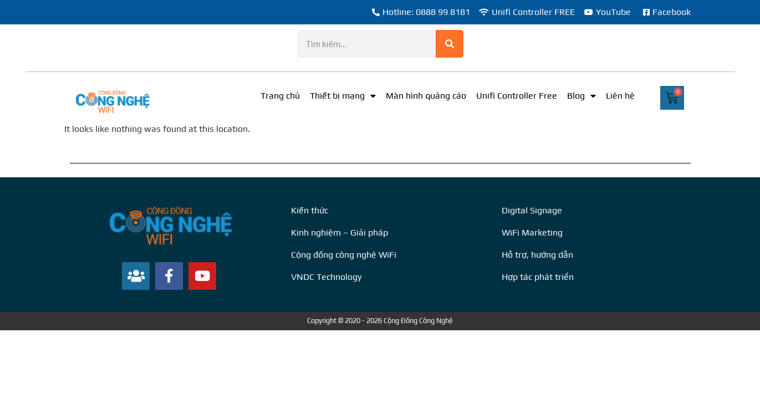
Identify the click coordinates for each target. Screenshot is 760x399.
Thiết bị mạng (343, 96)
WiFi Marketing (532, 232)
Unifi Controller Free (516, 95)
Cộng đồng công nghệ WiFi (343, 254)
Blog (581, 96)
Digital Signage (532, 210)
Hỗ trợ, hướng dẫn (537, 254)
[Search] (449, 44)
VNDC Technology (326, 277)
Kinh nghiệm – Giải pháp (339, 232)
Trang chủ (280, 95)
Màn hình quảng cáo (426, 95)
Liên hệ (620, 95)
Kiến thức (309, 210)
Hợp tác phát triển (538, 277)
